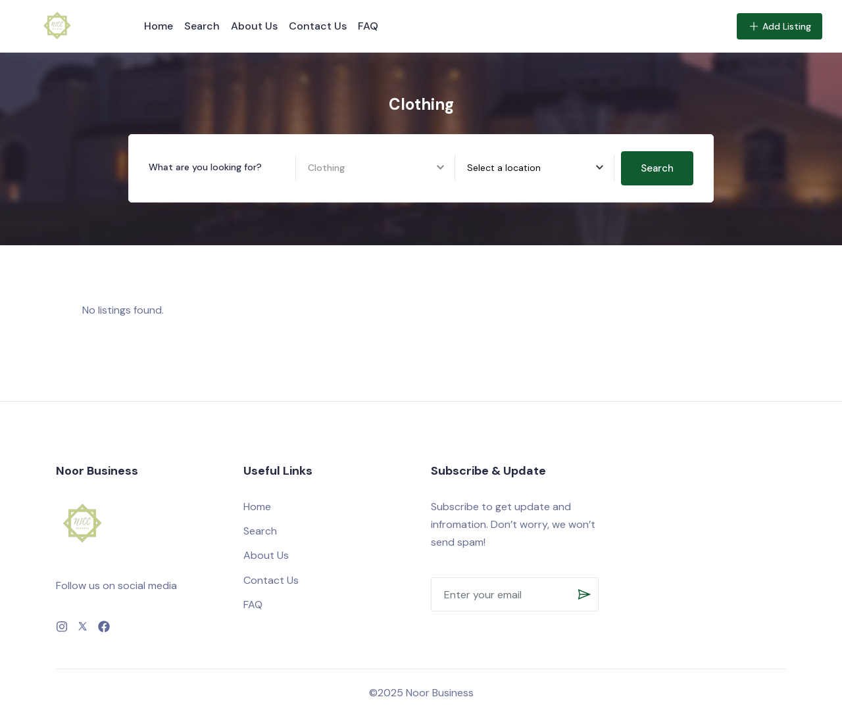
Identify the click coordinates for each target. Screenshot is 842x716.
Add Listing (779, 26)
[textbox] (504, 167)
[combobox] (540, 168)
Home (158, 26)
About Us (254, 26)
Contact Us (318, 26)
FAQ (368, 26)
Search (202, 26)
